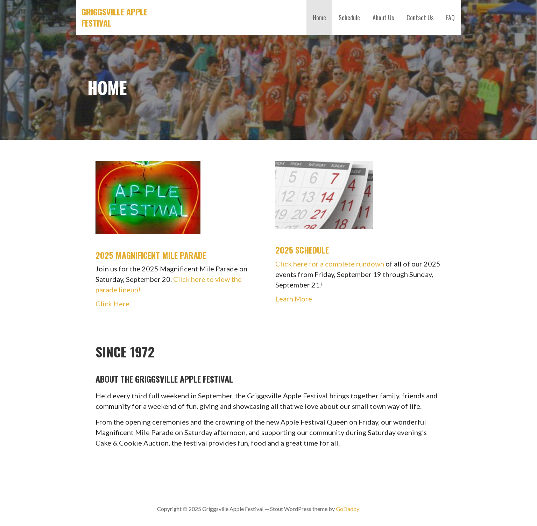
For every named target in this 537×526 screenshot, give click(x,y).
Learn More (293, 298)
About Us (383, 17)
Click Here (112, 303)
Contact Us (420, 17)
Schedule (349, 17)
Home (319, 17)
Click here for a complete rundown (329, 264)
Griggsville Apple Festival (114, 17)
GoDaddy (347, 508)
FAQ (450, 17)
